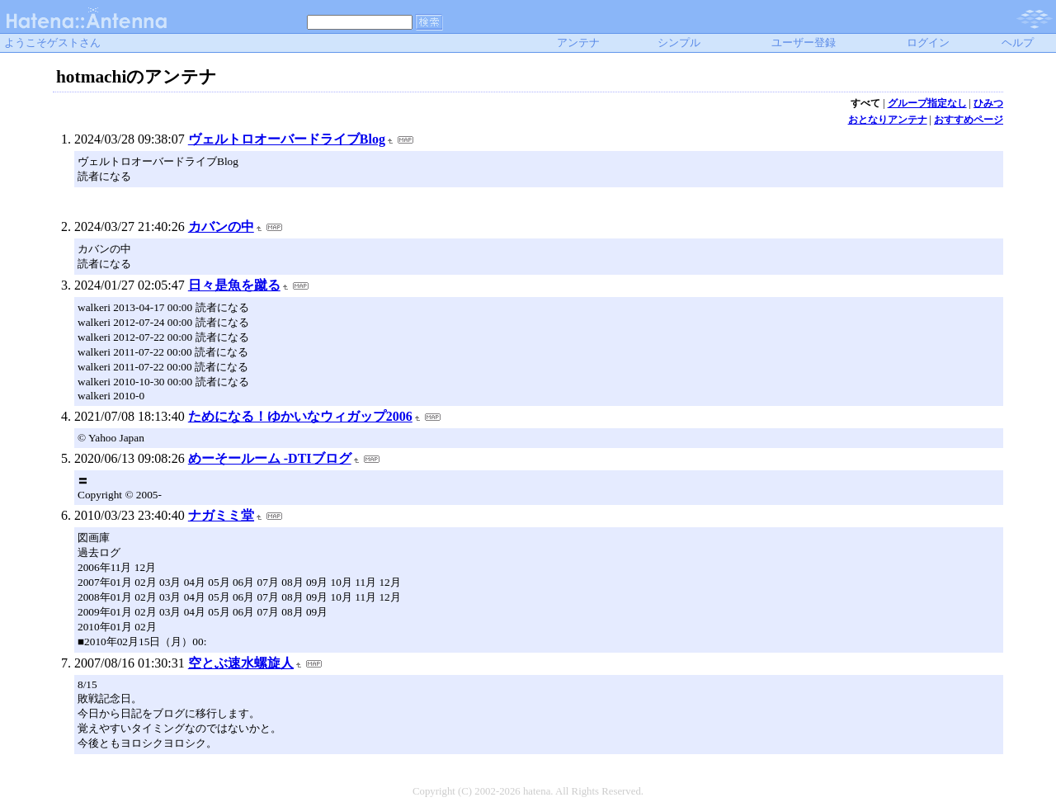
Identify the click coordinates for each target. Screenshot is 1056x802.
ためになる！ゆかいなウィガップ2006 (300, 416)
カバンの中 (221, 226)
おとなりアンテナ (887, 119)
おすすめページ (968, 119)
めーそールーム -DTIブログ (269, 458)
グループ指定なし (927, 103)
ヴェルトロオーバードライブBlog (286, 139)
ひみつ (988, 103)
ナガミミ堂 (221, 515)
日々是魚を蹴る (234, 285)
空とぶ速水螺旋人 (241, 663)
